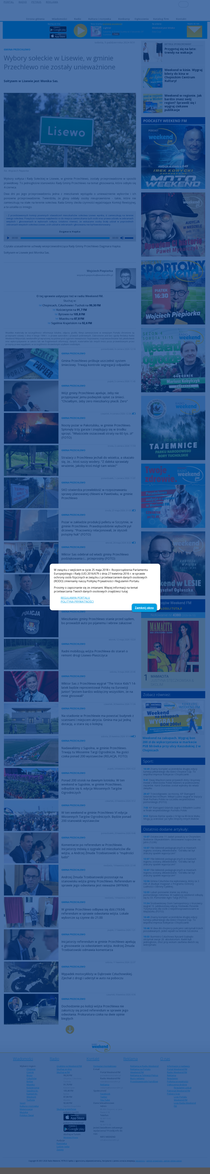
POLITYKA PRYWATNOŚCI (77, 601)
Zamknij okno (144, 608)
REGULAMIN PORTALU (75, 598)
